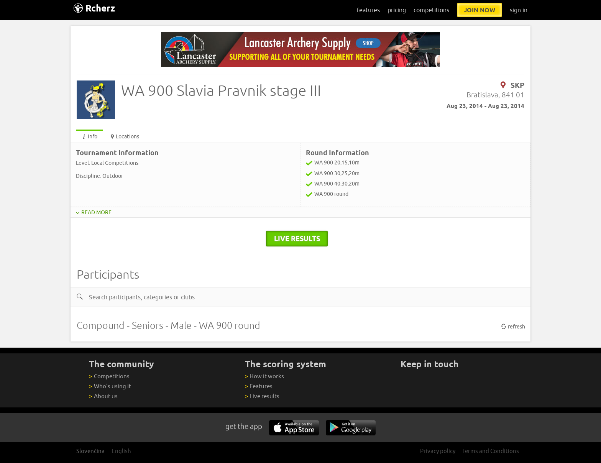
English (121, 451)
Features (259, 386)
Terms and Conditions (490, 451)
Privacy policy (437, 451)
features (368, 10)
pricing (397, 10)
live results (297, 238)
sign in (518, 10)
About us (103, 396)
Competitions (109, 376)
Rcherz (94, 8)
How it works (264, 376)
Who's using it (110, 386)
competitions (431, 10)
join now (479, 10)
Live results (262, 396)
